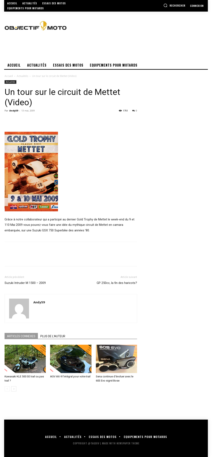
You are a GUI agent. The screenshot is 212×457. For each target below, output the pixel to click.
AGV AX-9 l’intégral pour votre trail (70, 376)
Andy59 (13, 110)
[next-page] (13, 388)
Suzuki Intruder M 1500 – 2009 (25, 283)
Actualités (22, 76)
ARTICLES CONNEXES (21, 336)
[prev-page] (7, 388)
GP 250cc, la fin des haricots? (117, 283)
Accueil (9, 76)
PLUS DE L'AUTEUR (52, 336)
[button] (174, 5)
